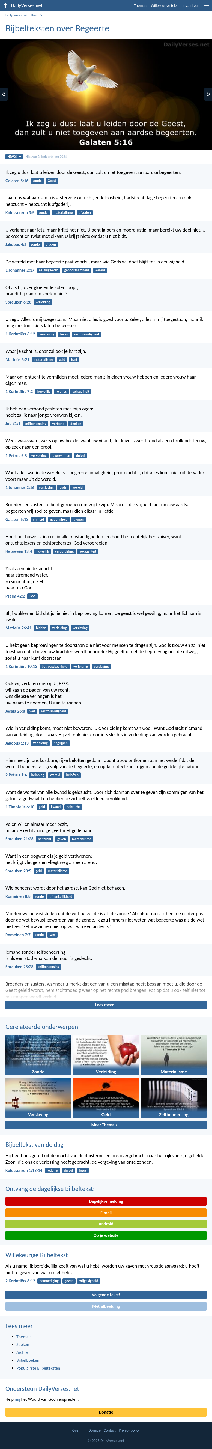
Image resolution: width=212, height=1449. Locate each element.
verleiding (43, 302)
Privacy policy (129, 1430)
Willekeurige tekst (165, 5)
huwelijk (43, 391)
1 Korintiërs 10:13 (21, 666)
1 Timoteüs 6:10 (19, 806)
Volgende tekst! (106, 1294)
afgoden (85, 213)
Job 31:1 (12, 423)
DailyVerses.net (16, 15)
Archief (22, 1352)
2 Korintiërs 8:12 (20, 1280)
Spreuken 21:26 (19, 838)
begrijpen (60, 743)
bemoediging (49, 1281)
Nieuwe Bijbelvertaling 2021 (46, 157)
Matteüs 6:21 (17, 359)
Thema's (140, 5)
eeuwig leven (48, 270)
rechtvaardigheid (86, 334)
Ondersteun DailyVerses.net (42, 1389)
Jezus (82, 1170)
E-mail (106, 1212)
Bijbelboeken (27, 1360)
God (32, 596)
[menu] (206, 7)
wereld (100, 270)
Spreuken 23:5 (18, 871)
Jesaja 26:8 (15, 711)
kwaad (56, 807)
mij (17, 1399)
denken (75, 424)
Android (106, 1223)
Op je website (106, 1235)
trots (63, 487)
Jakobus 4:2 (15, 244)
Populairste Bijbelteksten (38, 1368)
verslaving (47, 334)
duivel (80, 456)
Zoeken (22, 1344)
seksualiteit (81, 391)
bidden (51, 244)
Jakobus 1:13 (17, 743)
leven (64, 334)
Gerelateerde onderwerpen (41, 1027)
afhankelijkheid (61, 897)
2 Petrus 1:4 (16, 775)
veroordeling (64, 551)
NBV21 (14, 157)
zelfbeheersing (35, 424)
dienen (79, 519)
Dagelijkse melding (106, 1201)
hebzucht (73, 807)
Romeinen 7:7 (18, 934)
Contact (110, 1430)
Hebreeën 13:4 (18, 551)
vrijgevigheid (88, 1281)
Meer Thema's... (106, 1124)
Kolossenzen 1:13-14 (23, 1170)
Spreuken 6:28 (18, 302)
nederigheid (59, 519)
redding (52, 1170)
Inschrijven (190, 5)
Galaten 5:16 (16, 180)
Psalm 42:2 (15, 596)
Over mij (78, 1430)
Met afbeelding (106, 1306)
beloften (72, 775)
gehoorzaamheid (76, 270)
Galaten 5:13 (16, 519)
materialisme (63, 213)
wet (32, 711)
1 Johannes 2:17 (19, 270)
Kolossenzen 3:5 (19, 212)
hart (74, 360)
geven (61, 839)
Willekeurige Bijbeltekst (36, 1255)
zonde (37, 181)
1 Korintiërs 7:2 (19, 391)
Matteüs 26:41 (18, 628)
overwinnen (61, 456)
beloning (37, 775)
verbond (58, 424)
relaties (61, 391)
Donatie (106, 1412)
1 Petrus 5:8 (16, 455)
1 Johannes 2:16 (19, 487)
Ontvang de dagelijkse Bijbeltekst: (50, 1189)
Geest (52, 181)
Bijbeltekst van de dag (34, 1144)
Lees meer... (106, 1004)
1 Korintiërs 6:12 (20, 334)
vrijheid (38, 519)
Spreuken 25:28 (19, 966)
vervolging (39, 456)
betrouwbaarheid (54, 666)
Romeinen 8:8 (18, 896)
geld (62, 360)
